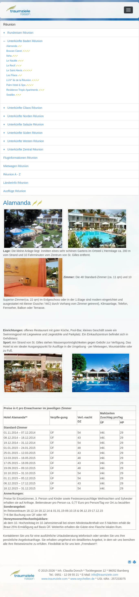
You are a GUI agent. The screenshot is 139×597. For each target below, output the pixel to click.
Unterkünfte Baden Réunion (25, 41)
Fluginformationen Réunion (20, 157)
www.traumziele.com (54, 578)
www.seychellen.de (82, 578)
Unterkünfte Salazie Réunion (25, 124)
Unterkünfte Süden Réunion (25, 132)
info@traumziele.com (104, 574)
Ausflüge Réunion (14, 191)
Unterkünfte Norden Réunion (25, 116)
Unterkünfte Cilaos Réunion (24, 107)
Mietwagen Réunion (16, 166)
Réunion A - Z (12, 174)
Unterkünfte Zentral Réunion (25, 149)
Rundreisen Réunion (20, 32)
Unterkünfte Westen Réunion (25, 141)
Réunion (9, 24)
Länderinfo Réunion (15, 182)
